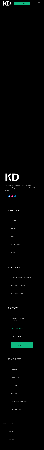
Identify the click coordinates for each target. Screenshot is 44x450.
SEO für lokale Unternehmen (19, 401)
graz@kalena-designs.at (17, 328)
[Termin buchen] (22, 3)
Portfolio (13, 228)
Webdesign (14, 369)
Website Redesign (16, 377)
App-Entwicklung (16, 393)
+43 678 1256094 (16, 336)
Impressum (11, 431)
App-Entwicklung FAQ (17, 293)
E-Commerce (14, 385)
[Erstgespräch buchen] (22, 345)
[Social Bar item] (9, 196)
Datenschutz (11, 439)
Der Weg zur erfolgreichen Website (21, 277)
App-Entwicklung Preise (18, 285)
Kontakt (13, 253)
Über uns (13, 220)
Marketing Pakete (16, 409)
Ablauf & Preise (15, 244)
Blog (12, 236)
